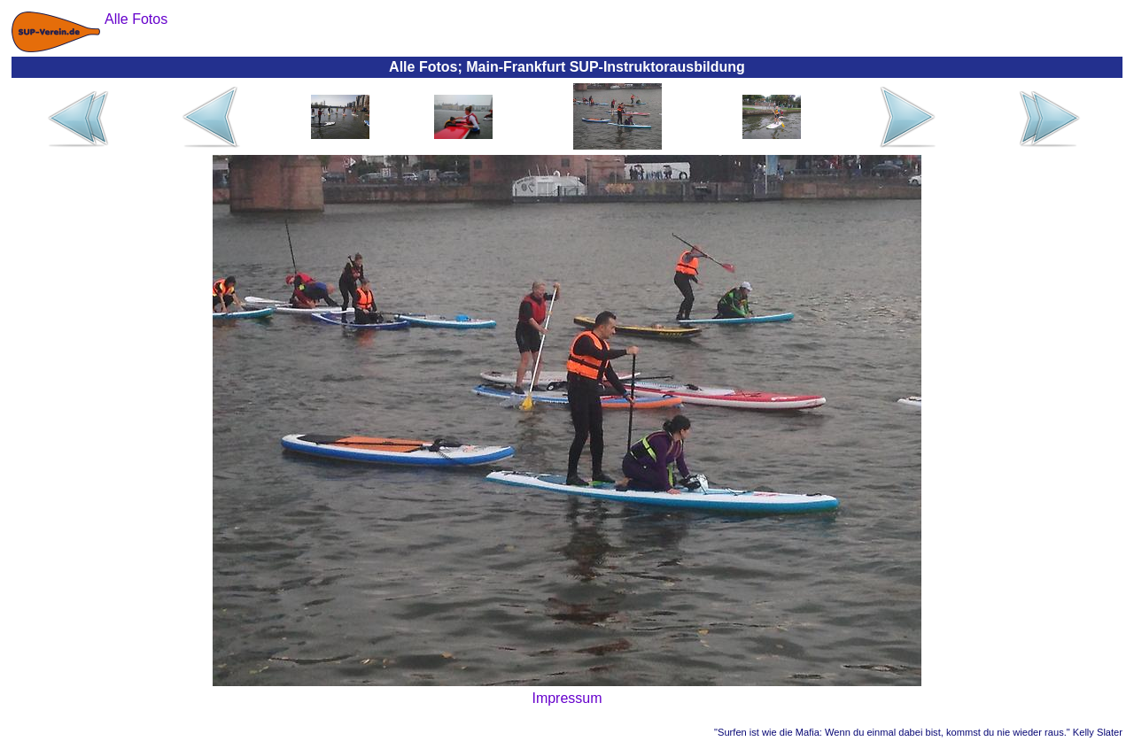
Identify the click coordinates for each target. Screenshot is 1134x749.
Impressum (567, 698)
